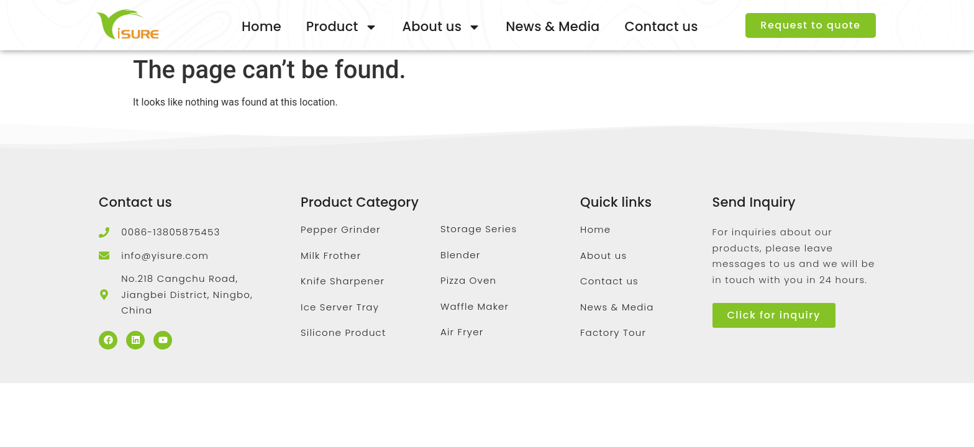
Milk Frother (331, 255)
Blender (460, 254)
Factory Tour (613, 332)
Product (342, 27)
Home (261, 26)
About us (442, 27)
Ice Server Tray (340, 307)
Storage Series (478, 228)
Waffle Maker (474, 306)
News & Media (552, 26)
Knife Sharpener (343, 280)
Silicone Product (343, 332)
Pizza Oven (468, 280)
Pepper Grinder (341, 229)
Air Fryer (461, 331)
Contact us (661, 26)
